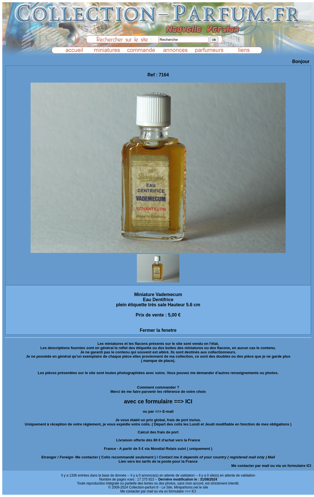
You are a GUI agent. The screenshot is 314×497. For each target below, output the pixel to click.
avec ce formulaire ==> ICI (158, 401)
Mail (271, 457)
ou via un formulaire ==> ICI (175, 491)
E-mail (167, 411)
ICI (308, 466)
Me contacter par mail (250, 466)
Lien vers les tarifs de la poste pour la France (158, 461)
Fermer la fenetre (158, 330)
